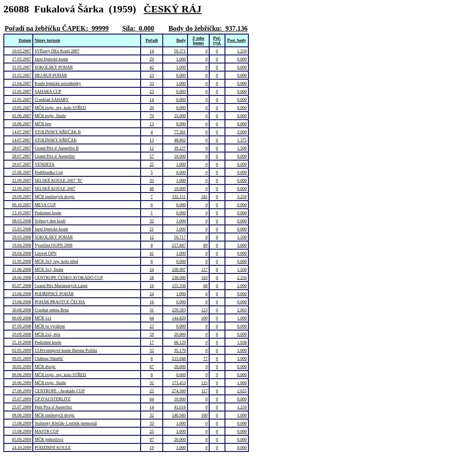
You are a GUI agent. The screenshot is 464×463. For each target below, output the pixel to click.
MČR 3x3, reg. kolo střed (56, 261)
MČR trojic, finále (50, 115)
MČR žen (43, 123)
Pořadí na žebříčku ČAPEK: (46, 28)
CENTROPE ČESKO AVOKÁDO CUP (69, 277)
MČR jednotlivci (49, 439)
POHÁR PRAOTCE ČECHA (60, 301)
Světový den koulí (50, 221)
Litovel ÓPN (45, 253)
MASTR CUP (46, 431)
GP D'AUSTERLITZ (52, 399)
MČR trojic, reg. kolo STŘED (60, 107)
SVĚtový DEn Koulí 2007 (57, 51)
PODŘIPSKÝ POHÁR (54, 293)
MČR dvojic (45, 366)
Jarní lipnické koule (51, 59)
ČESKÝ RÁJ (172, 8)
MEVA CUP (45, 204)
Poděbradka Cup (49, 172)
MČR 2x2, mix (47, 334)
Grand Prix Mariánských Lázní (61, 285)
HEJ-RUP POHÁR (51, 75)
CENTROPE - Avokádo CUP (59, 390)
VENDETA (44, 164)
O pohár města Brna (52, 310)
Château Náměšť (49, 358)
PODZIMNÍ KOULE (53, 447)
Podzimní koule (48, 212)
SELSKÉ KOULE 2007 (55, 188)
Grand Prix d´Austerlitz (55, 156)
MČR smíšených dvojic (55, 196)
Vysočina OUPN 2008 (53, 245)
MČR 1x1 (43, 318)
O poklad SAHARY (52, 99)
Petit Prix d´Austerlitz (53, 407)
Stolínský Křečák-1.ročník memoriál (66, 423)
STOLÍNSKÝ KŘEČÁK (56, 140)
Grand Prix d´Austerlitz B (57, 148)
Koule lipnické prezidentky (58, 83)
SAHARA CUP (48, 91)
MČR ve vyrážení (50, 326)
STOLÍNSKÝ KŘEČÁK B (58, 131)
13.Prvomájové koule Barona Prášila (66, 350)
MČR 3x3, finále (49, 269)
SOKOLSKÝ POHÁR (54, 67)
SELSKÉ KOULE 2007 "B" (59, 180)
